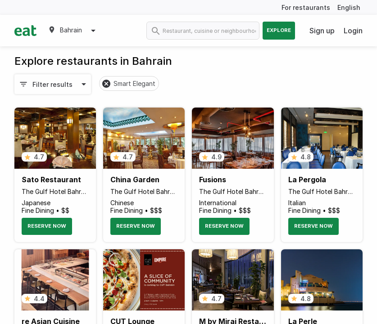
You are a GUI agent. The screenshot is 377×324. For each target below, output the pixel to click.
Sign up (322, 30)
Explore (279, 30)
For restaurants (306, 7)
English (348, 7)
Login (353, 30)
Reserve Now (46, 226)
